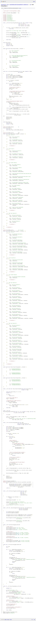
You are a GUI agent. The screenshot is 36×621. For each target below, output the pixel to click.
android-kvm (3, 4)
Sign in (34, 1)
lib (30, 4)
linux (8, 4)
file (20, 8)
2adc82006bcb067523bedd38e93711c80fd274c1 (18, 4)
